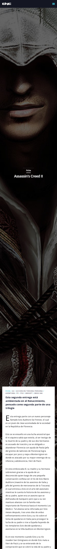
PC (18, 393)
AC (13, 391)
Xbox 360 (38, 393)
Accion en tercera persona (29, 391)
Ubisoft (29, 393)
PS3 (22, 393)
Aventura (10, 393)
